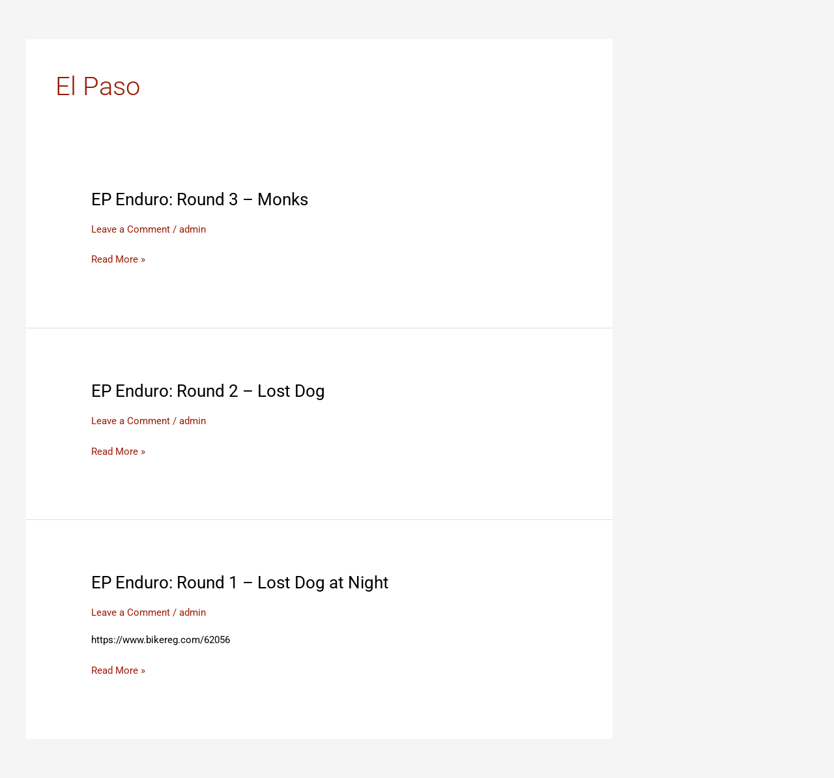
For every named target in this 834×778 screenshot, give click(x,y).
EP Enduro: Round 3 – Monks (199, 199)
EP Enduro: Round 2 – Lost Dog (208, 391)
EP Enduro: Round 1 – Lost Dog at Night (240, 582)
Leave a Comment (130, 229)
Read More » (118, 260)
